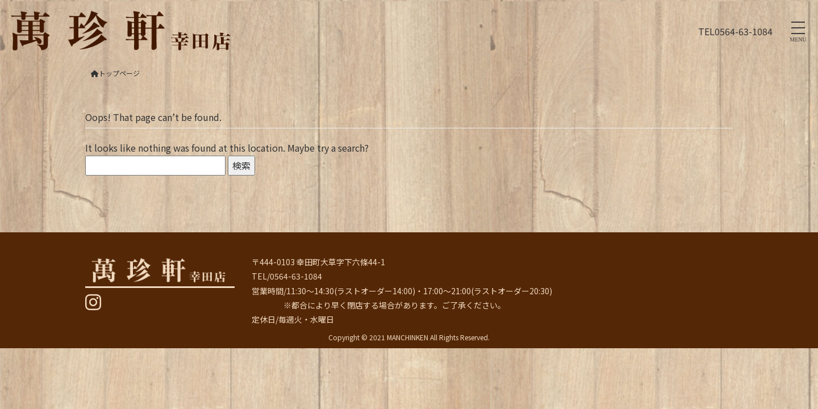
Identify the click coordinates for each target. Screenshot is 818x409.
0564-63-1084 (744, 31)
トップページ (115, 73)
